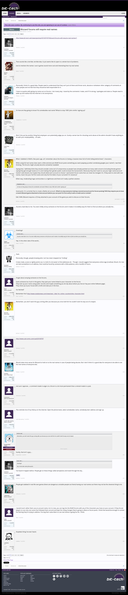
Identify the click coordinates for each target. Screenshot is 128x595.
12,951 (12, 270)
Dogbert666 (7, 444)
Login (123, 13)
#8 (124, 243)
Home (5, 13)
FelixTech (6, 146)
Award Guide (6, 578)
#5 (124, 144)
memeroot (6, 397)
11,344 (12, 54)
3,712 (13, 103)
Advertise (5, 582)
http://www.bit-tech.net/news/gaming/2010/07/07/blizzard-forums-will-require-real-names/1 (46, 38)
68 (13, 426)
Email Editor (6, 579)
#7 (124, 216)
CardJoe (24, 31)
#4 (124, 119)
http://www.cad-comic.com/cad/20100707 (30, 339)
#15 (123, 419)
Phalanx (6, 96)
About (4, 577)
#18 (123, 494)
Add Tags (8, 557)
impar (5, 241)
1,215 (13, 402)
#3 (124, 96)
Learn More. (72, 25)
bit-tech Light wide (7, 570)
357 (13, 151)
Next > (22, 34)
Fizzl (5, 289)
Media (19, 13)
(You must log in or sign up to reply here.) (116, 555)
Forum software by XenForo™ (14, 593)
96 (13, 294)
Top (122, 570)
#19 (123, 517)
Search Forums (6, 16)
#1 (124, 47)
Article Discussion (14, 31)
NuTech (6, 170)
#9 (124, 266)
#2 (124, 71)
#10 (123, 296)
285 (13, 500)
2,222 (13, 175)
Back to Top (6, 585)
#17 (123, 478)
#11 (123, 333)
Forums (11, 13)
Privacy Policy (123, 593)
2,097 (13, 548)
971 (13, 78)
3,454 (13, 127)
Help (116, 570)
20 (13, 355)
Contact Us (112, 570)
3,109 (13, 246)
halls (5, 519)
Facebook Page (7, 583)
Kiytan (5, 72)
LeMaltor (6, 543)
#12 (123, 348)
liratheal (6, 265)
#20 (123, 541)
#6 (124, 201)
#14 (123, 395)
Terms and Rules (115, 593)
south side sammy (9, 421)
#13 (123, 372)
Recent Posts (14, 16)
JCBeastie (6, 495)
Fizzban (6, 373)
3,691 (13, 378)
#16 (123, 454)
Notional (6, 350)
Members (26, 13)
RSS (124, 570)
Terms (4, 581)
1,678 (13, 453)
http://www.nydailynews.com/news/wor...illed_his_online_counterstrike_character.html (55, 294)
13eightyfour (7, 121)
